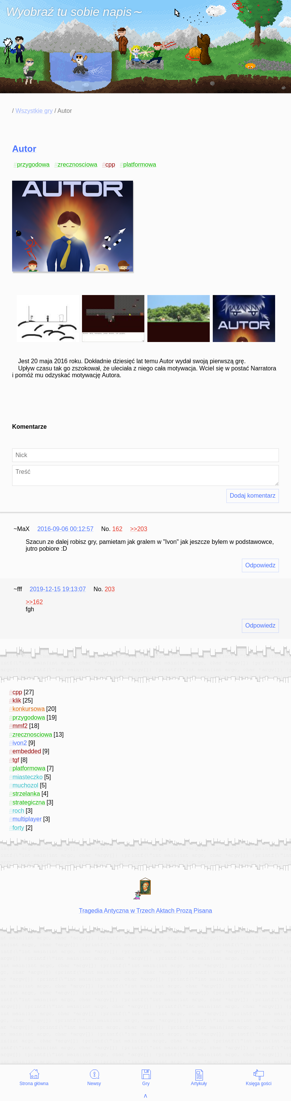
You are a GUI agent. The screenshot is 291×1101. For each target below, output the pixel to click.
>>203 (138, 529)
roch (18, 810)
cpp (110, 164)
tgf (15, 760)
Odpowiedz (260, 565)
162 (117, 529)
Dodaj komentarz (253, 495)
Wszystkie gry (34, 111)
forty (18, 828)
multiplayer (27, 819)
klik (16, 700)
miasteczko (27, 777)
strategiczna (28, 802)
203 (110, 589)
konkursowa (28, 709)
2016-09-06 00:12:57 (65, 529)
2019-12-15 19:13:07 (58, 589)
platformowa (139, 164)
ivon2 (19, 743)
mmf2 (20, 726)
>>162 (34, 602)
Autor (24, 149)
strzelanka (26, 793)
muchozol (25, 785)
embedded (26, 751)
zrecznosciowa (78, 164)
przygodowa (33, 164)
